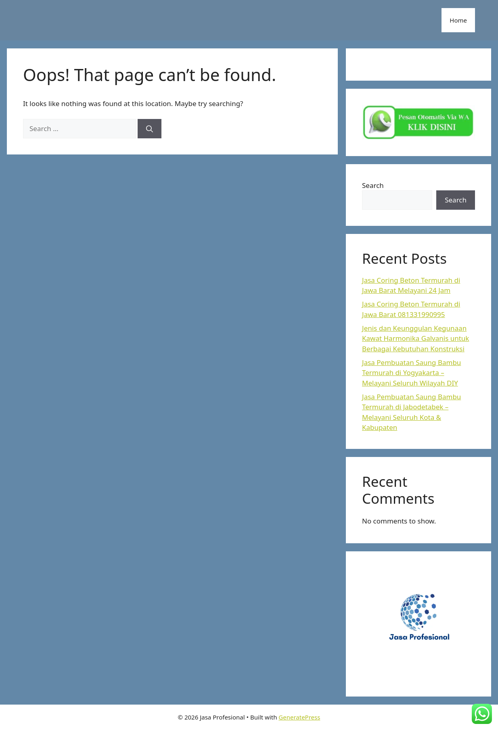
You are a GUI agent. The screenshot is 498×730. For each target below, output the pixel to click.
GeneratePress (299, 717)
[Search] (149, 128)
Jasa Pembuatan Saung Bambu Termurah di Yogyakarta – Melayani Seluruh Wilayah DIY (411, 373)
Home (458, 20)
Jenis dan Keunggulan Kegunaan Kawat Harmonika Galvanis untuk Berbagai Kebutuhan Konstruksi (415, 338)
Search (373, 185)
